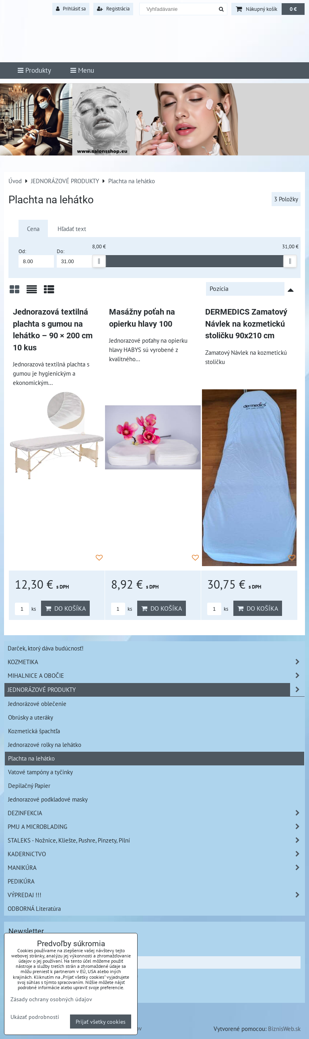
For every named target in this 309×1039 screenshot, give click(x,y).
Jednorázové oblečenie (37, 703)
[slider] (99, 261)
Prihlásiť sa (71, 8)
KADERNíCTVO (156, 854)
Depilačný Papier (29, 785)
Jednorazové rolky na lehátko (44, 744)
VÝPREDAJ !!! (156, 895)
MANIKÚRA (156, 867)
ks (25, 608)
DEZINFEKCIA (156, 813)
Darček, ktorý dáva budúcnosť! (46, 648)
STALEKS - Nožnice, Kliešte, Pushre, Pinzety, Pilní (156, 840)
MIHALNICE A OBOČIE (156, 675)
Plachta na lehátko (31, 758)
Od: (36, 258)
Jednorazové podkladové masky (48, 799)
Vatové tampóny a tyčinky (40, 772)
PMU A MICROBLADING (156, 826)
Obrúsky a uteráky (30, 717)
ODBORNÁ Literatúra (34, 908)
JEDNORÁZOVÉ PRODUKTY (156, 689)
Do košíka (65, 608)
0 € (293, 9)
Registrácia (113, 8)
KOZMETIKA (156, 662)
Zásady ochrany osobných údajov (51, 999)
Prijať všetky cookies (101, 1021)
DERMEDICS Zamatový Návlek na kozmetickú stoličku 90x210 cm (246, 323)
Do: (74, 258)
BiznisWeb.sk (284, 1029)
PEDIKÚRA (21, 881)
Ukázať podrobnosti (34, 1017)
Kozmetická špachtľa (34, 731)
